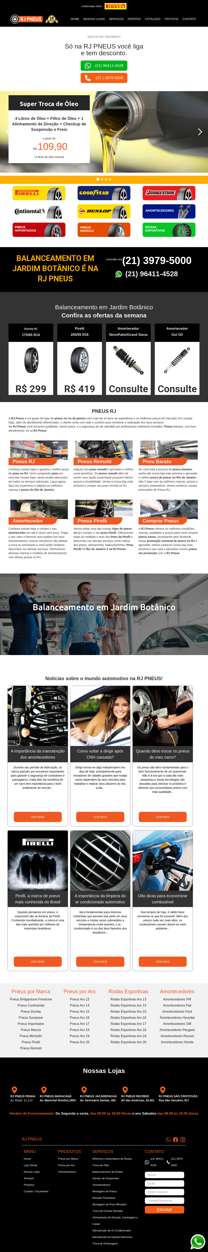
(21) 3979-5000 (157, 260)
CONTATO (189, 19)
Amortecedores (177, 991)
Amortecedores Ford (177, 1011)
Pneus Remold (31, 1048)
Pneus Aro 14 (79, 1005)
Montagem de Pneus (104, 1191)
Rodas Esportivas (128, 991)
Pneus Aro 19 (79, 1036)
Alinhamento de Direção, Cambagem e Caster (115, 1220)
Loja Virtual (30, 1165)
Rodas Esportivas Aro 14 (128, 1005)
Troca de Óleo (100, 1165)
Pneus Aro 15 (79, 1011)
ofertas (134, 19)
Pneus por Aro (80, 991)
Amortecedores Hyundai (177, 1017)
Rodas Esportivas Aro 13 (128, 999)
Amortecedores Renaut (177, 1036)
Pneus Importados (31, 1023)
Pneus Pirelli (31, 1042)
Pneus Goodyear (31, 1017)
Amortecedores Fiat (177, 1005)
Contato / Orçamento (36, 1191)
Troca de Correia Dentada (107, 1210)
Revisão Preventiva (103, 1197)
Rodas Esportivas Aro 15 (128, 1011)
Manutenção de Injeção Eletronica (112, 1237)
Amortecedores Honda (177, 1042)
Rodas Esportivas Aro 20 (128, 1042)
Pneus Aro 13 (79, 999)
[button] (8, 132)
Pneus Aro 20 (79, 1042)
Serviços (29, 1178)
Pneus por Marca (31, 991)
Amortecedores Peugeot (177, 1030)
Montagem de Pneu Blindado (109, 1204)
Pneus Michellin (31, 1036)
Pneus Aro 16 (79, 1017)
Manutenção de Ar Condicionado (111, 1230)
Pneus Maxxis (31, 1030)
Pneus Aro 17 (79, 1023)
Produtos (29, 1184)
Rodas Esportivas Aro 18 (128, 1030)
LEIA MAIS (38, 817)
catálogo (153, 19)
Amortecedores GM (177, 1023)
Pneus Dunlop (31, 1011)
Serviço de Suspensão (105, 1178)
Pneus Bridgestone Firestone (31, 999)
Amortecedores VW (177, 999)
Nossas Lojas (32, 1171)
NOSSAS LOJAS (94, 19)
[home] (34, 19)
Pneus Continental (31, 1005)
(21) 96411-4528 (151, 274)
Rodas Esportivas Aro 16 (128, 1017)
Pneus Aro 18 (79, 1030)
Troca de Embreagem (105, 1243)
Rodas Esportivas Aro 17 (128, 1023)
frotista (171, 19)
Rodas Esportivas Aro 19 (128, 1036)
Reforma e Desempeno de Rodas (112, 1158)
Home (75, 19)
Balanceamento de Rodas (107, 1171)
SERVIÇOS (116, 19)
